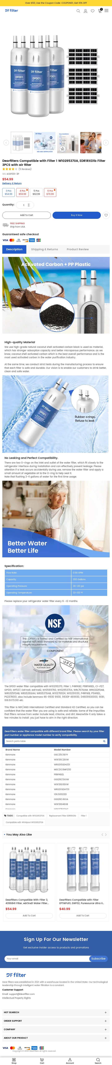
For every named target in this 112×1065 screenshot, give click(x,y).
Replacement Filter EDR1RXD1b (62, 815)
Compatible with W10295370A (30, 815)
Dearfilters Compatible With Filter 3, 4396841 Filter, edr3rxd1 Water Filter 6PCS (27, 901)
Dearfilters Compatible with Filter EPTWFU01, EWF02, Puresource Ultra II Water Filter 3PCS (81, 901)
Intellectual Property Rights (16, 998)
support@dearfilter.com (22, 994)
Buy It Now (76, 215)
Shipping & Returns (44, 249)
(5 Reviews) (25, 169)
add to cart (26, 215)
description (14, 249)
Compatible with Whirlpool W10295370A (24, 822)
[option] (56, 75)
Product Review (78, 249)
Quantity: (8, 205)
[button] (105, 834)
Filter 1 (83, 815)
